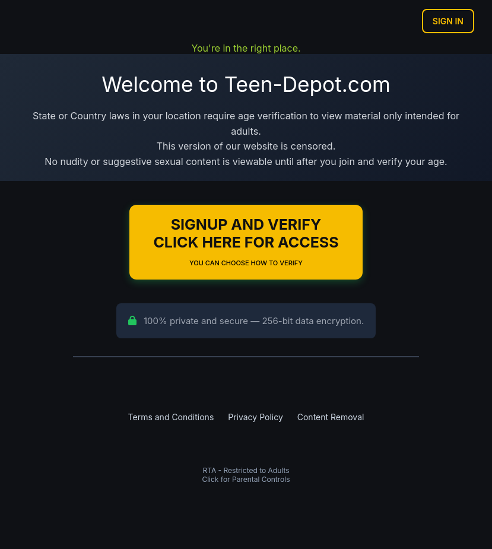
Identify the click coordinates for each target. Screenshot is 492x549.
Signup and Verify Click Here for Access (245, 241)
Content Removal (330, 417)
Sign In (448, 21)
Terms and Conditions (171, 417)
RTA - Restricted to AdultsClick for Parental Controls (246, 475)
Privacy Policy (255, 417)
